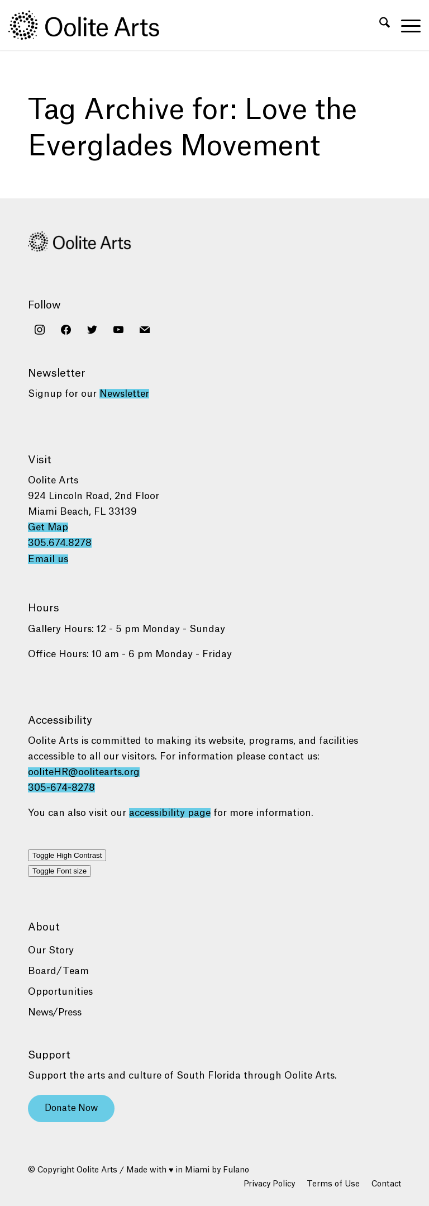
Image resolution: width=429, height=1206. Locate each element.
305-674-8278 (61, 787)
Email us (48, 559)
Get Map (48, 527)
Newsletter (124, 393)
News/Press (55, 1012)
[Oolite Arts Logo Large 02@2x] (89, 25)
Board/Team (58, 971)
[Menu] (405, 25)
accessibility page (170, 813)
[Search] (379, 25)
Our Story (51, 950)
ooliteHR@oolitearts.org (84, 772)
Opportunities (60, 991)
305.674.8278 (60, 543)
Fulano (236, 1170)
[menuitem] (379, 25)
